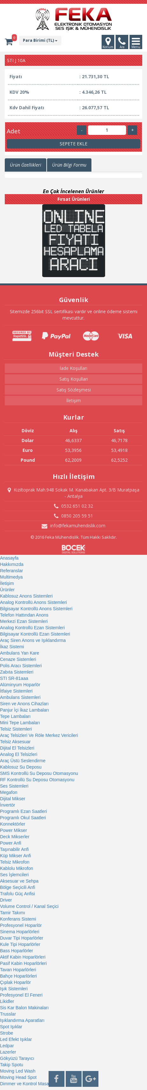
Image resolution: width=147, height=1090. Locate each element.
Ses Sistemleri (14, 786)
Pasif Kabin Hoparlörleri (23, 963)
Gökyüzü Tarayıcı (17, 1058)
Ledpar (7, 1045)
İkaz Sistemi (12, 646)
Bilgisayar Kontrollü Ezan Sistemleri (35, 634)
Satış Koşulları (73, 379)
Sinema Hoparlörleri (19, 931)
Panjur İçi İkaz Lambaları (24, 710)
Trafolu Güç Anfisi (17, 893)
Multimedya (11, 577)
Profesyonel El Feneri (21, 995)
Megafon (8, 792)
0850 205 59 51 (73, 516)
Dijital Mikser (12, 798)
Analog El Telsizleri (18, 754)
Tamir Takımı (12, 912)
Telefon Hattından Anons (24, 615)
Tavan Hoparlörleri (18, 969)
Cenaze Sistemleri (18, 659)
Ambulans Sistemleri (20, 697)
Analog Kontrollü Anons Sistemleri (33, 602)
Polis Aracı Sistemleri (21, 665)
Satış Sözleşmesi (74, 390)
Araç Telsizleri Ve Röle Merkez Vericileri (39, 735)
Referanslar (11, 570)
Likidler (7, 1001)
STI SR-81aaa (14, 678)
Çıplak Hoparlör (15, 982)
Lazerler (8, 1052)
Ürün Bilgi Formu (69, 165)
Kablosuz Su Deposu (21, 767)
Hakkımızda (11, 564)
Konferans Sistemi (18, 919)
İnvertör (7, 805)
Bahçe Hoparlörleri (18, 976)
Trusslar (8, 1014)
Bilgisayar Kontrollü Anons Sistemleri (36, 608)
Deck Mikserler (15, 836)
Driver (6, 900)
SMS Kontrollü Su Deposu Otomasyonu (39, 773)
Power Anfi (10, 843)
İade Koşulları (73, 368)
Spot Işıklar (11, 1026)
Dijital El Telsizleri (17, 748)
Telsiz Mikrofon (15, 862)
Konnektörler (12, 824)
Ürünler (7, 589)
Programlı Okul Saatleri (23, 817)
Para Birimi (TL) (40, 40)
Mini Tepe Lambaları (20, 722)
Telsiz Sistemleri (16, 729)
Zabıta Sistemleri (16, 672)
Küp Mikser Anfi (15, 855)
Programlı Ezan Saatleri (23, 811)
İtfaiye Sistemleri (16, 691)
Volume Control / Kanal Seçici (29, 906)
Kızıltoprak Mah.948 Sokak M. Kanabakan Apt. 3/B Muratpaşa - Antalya (73, 493)
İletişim (73, 400)
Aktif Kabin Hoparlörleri (22, 957)
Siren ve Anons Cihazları (24, 703)
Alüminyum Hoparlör (20, 684)
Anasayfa (9, 558)
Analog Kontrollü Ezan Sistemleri (32, 627)
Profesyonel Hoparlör (21, 925)
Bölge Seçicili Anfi (17, 887)
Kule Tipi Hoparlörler (20, 944)
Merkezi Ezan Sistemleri (24, 621)
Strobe (6, 1033)
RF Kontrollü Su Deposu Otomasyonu (37, 779)
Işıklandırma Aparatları (22, 1020)
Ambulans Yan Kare (19, 653)
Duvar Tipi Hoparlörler (21, 938)
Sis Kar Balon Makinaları (24, 1007)
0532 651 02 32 (73, 506)
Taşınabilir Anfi (14, 849)
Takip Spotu (11, 1064)
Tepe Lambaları (15, 716)
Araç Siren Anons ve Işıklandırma (33, 640)
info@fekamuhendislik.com (73, 526)
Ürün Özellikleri (25, 165)
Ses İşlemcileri (14, 874)
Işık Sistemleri (14, 988)
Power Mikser (13, 830)
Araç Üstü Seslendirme (22, 760)
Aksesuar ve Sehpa (19, 881)
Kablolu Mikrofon (16, 868)
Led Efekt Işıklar (16, 1039)
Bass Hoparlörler (16, 950)
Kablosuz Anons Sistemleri (26, 596)
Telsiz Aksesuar (15, 741)
